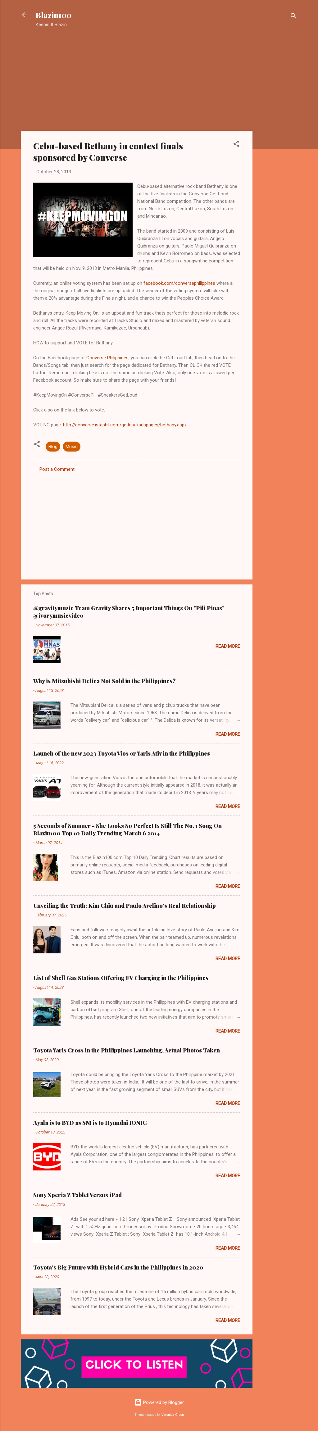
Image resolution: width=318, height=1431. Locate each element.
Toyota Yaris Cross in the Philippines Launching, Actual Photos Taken (126, 1050)
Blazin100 (53, 15)
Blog (52, 446)
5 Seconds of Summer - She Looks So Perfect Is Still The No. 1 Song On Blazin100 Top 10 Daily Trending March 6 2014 (127, 829)
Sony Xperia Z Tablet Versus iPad (77, 1195)
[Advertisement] (277, 132)
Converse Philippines (107, 358)
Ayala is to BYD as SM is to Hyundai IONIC (90, 1122)
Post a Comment (57, 469)
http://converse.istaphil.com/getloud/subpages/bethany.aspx (125, 425)
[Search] (293, 16)
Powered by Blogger (159, 1402)
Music (72, 446)
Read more (228, 646)
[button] (236, 145)
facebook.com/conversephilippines (179, 283)
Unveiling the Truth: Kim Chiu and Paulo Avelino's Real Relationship (124, 905)
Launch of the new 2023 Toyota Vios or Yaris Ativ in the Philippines (121, 753)
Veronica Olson (172, 1415)
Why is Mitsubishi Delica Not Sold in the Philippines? (104, 681)
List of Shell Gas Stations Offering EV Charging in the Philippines (120, 978)
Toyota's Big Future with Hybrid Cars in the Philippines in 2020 (118, 1267)
